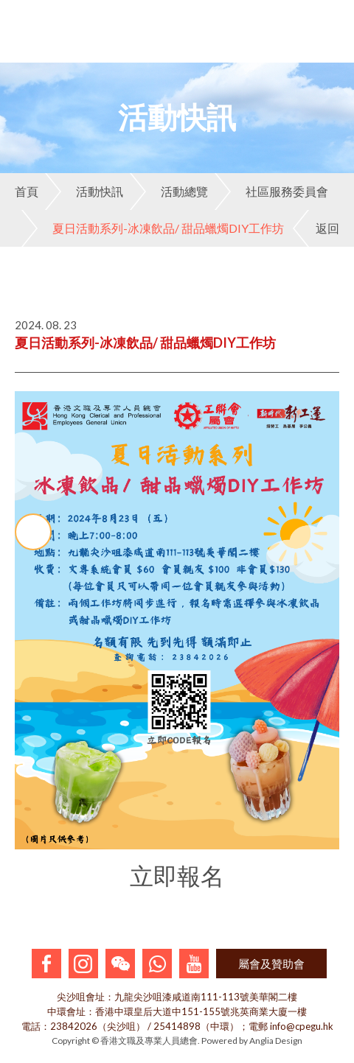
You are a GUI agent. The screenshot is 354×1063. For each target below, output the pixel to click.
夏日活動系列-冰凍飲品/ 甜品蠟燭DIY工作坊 (152, 228)
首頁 (26, 191)
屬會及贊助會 (271, 963)
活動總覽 (169, 191)
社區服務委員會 (271, 191)
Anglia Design (275, 1040)
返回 (316, 228)
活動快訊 (84, 191)
